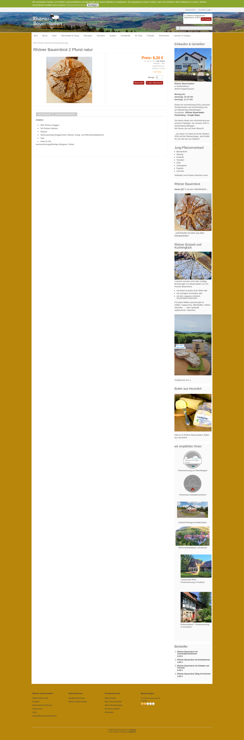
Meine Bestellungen (113, 705)
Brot (36, 35)
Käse (54, 35)
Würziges (88, 35)
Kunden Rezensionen (65, 114)
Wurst (44, 35)
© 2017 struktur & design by (122, 732)
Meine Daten (110, 698)
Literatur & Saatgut (182, 35)
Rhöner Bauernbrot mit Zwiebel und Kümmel (193, 667)
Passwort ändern (112, 709)
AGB (34, 712)
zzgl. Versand (160, 61)
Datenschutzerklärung (76, 5)
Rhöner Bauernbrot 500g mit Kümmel (193, 674)
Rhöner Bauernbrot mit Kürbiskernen (193, 660)
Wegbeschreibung (76, 698)
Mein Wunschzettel (113, 701)
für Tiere (138, 35)
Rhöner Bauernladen (77, 701)
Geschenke (164, 35)
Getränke (101, 35)
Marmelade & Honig (70, 35)
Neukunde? (190, 10)
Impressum (37, 709)
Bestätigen (93, 5)
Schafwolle (125, 35)
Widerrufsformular (40, 698)
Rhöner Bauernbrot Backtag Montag (53, 43)
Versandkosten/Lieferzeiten (44, 716)
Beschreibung (44, 114)
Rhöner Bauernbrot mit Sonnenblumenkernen (187, 652)
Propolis (150, 35)
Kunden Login (205, 10)
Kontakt (35, 701)
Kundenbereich (112, 693)
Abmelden (109, 712)
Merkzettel (138, 83)
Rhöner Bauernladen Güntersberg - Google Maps (189, 113)
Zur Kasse (206, 19)
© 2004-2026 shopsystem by (122, 730)
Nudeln (113, 35)
